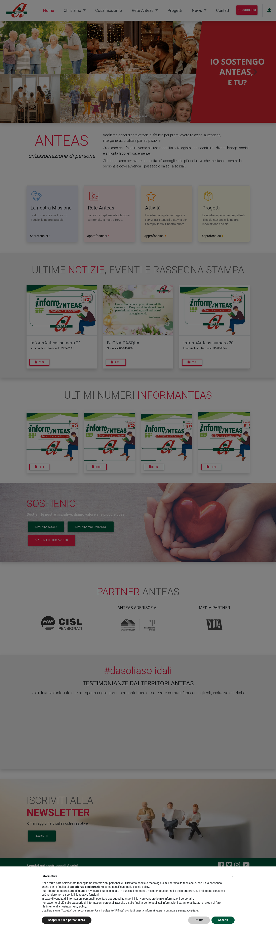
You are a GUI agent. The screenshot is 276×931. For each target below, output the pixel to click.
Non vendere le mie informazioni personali (166, 898)
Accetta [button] (223, 920)
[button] (232, 876)
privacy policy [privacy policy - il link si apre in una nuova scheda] (77, 906)
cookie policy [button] (141, 886)
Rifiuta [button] (199, 920)
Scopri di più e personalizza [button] (66, 920)
